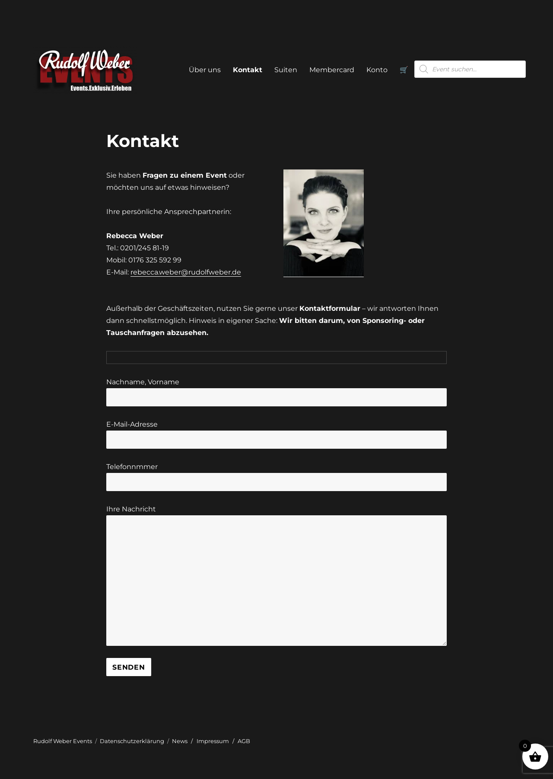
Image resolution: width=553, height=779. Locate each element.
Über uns (205, 70)
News (180, 740)
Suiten (285, 70)
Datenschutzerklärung (132, 740)
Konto (377, 70)
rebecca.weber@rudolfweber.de (185, 272)
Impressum (213, 740)
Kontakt (247, 70)
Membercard (331, 70)
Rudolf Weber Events (62, 740)
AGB (244, 740)
